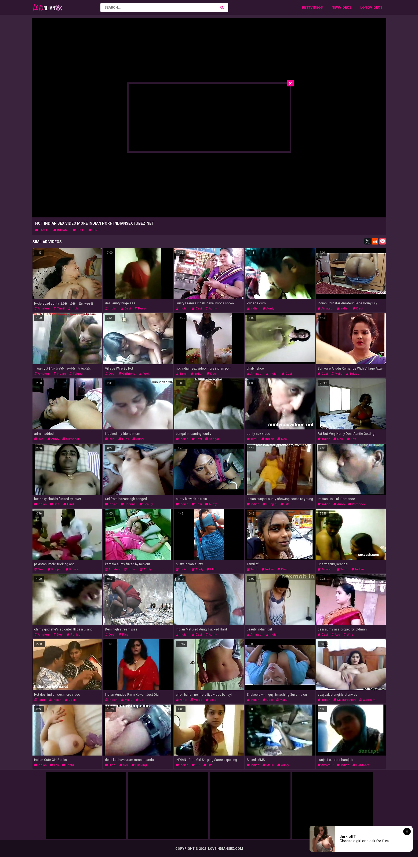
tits (285, 504)
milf (211, 569)
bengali (212, 439)
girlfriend (127, 373)
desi (78, 230)
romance (357, 504)
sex (351, 439)
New (335, 7)
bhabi (68, 765)
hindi (94, 230)
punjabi (270, 504)
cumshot (70, 439)
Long (365, 7)
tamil (41, 230)
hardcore (361, 765)
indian (60, 230)
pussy (140, 308)
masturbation (344, 700)
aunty (211, 308)
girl (140, 700)
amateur (42, 308)
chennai (128, 504)
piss (123, 634)
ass (335, 634)
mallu (337, 373)
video (196, 700)
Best (306, 7)
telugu (76, 373)
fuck (144, 373)
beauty (146, 504)
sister (211, 700)
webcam (367, 700)
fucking (139, 765)
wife (348, 634)
